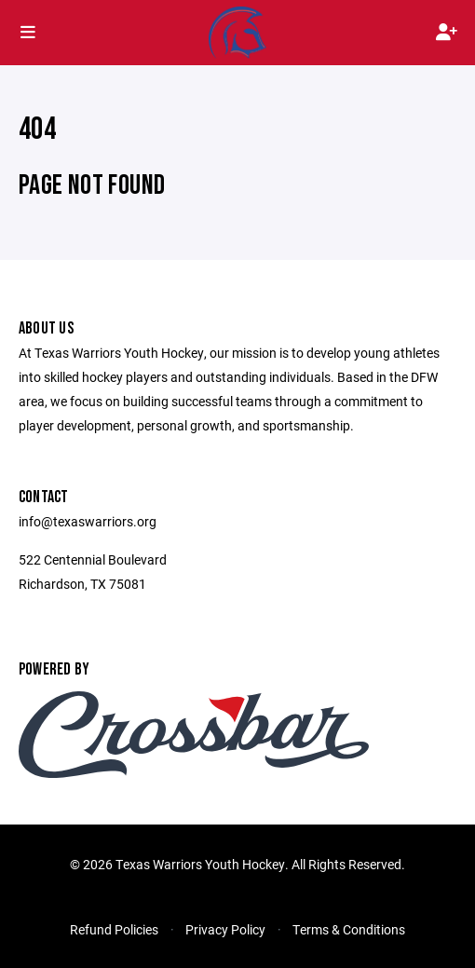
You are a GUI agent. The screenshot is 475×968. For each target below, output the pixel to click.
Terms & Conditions (348, 929)
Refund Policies (114, 929)
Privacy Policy (225, 929)
